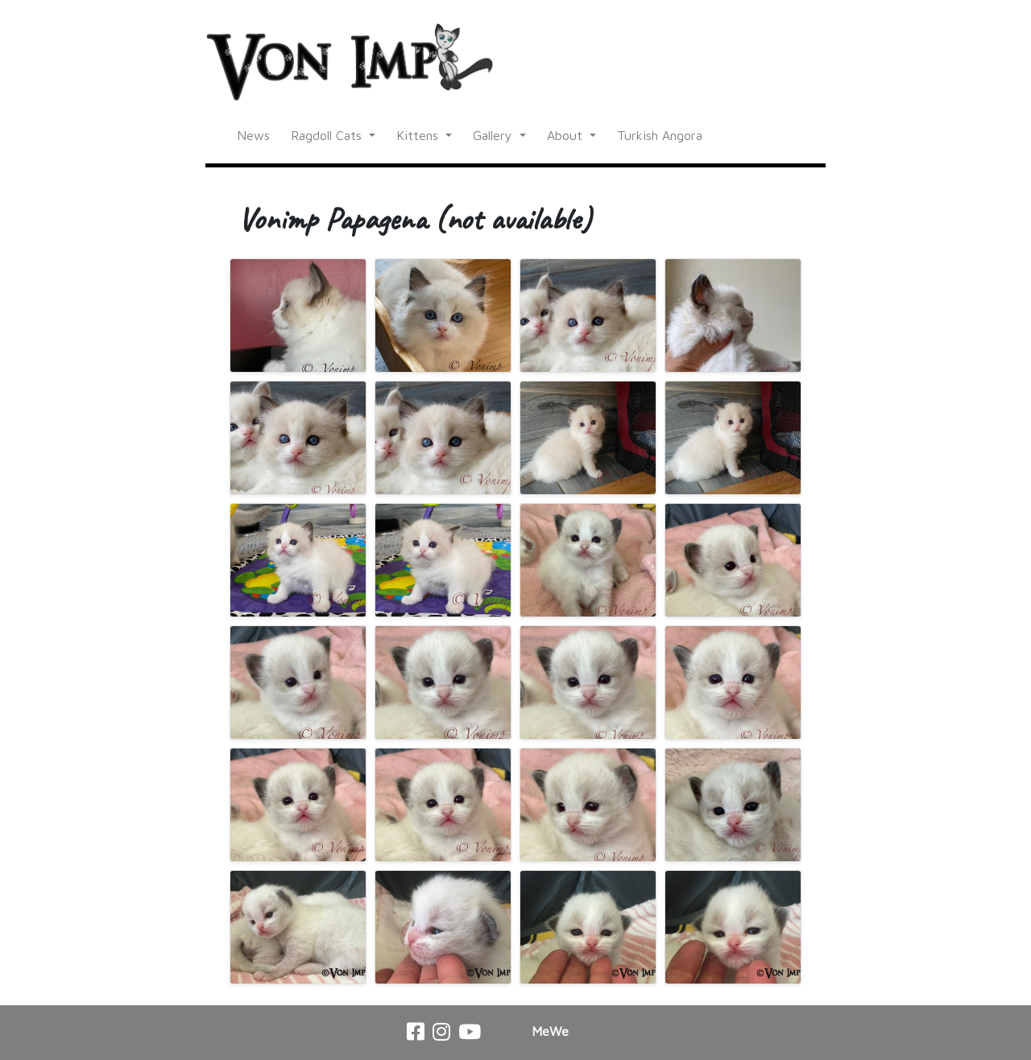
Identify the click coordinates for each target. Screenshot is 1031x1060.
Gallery (494, 135)
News (253, 135)
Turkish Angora (659, 135)
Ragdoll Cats (328, 135)
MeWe (550, 1031)
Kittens (419, 135)
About (566, 135)
